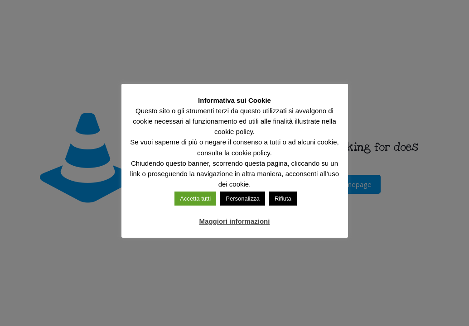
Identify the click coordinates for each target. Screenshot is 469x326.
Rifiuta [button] (283, 198)
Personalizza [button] (242, 198)
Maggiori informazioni (234, 221)
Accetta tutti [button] (195, 198)
